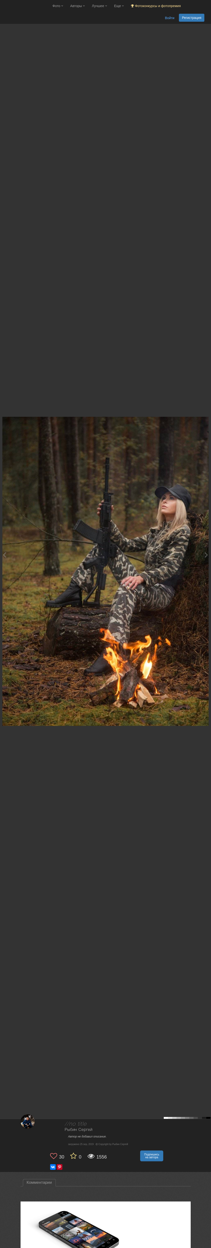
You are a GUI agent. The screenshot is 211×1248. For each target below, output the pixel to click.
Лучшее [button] (99, 6)
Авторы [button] (77, 6)
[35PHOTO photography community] (25, 6)
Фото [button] (57, 6)
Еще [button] (119, 6)
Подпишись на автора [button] (151, 1156)
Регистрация (191, 17)
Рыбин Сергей (79, 1130)
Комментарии (39, 1182)
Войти (169, 18)
